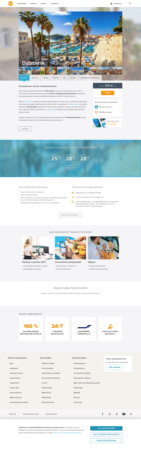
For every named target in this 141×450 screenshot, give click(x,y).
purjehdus (50, 109)
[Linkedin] (131, 414)
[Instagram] (110, 414)
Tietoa (45, 78)
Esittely (24, 78)
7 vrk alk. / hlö (107, 86)
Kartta (55, 78)
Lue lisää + (25, 129)
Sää (64, 78)
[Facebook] (103, 414)
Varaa (108, 93)
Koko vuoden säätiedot (70, 168)
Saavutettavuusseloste (31, 414)
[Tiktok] (117, 414)
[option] (70, 39)
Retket (73, 78)
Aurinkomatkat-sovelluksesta (112, 124)
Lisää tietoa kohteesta (69, 215)
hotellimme (28, 101)
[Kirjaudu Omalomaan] (116, 3)
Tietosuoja (12, 414)
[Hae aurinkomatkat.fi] (130, 3)
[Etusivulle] (10, 3)
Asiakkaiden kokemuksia (90, 78)
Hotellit (35, 78)
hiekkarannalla (73, 104)
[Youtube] (124, 414)
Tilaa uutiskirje (114, 367)
